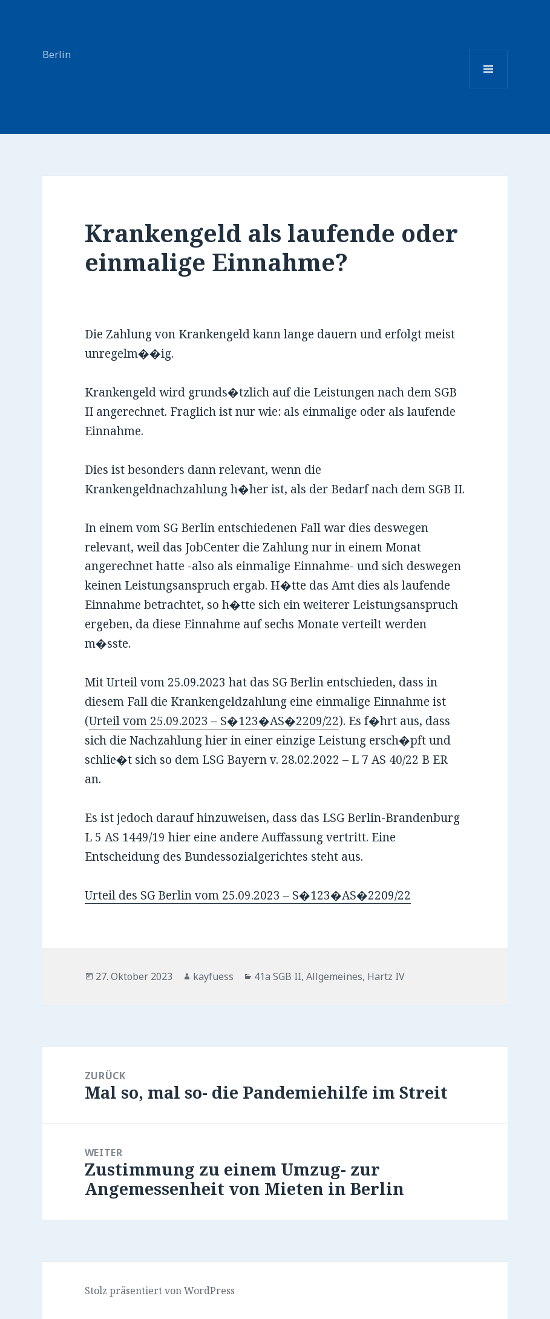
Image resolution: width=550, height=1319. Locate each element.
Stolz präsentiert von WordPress (160, 1290)
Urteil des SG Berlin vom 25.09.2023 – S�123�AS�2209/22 (248, 895)
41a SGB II (277, 976)
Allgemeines (334, 976)
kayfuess (213, 976)
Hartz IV (386, 976)
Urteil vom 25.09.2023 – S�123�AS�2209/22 (214, 721)
